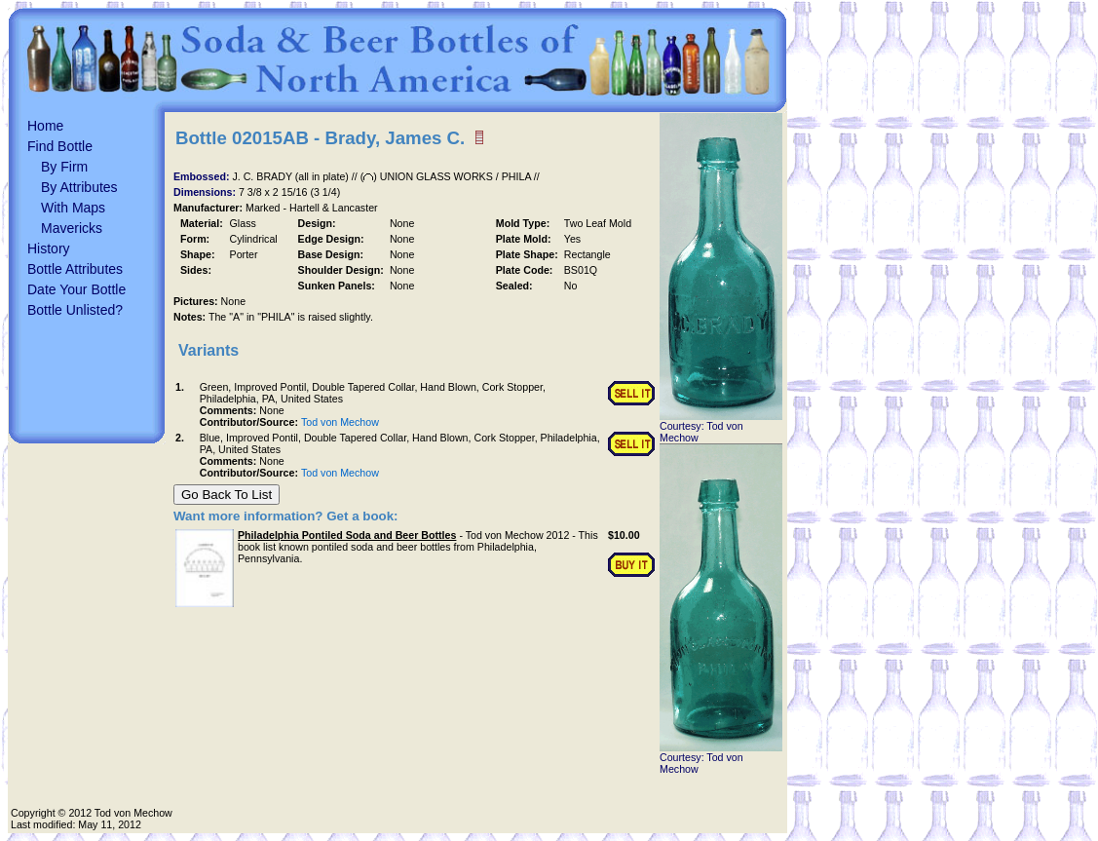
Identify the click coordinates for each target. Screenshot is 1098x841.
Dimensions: (206, 192)
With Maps (73, 207)
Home (45, 126)
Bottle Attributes (75, 269)
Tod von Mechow (340, 422)
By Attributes (79, 187)
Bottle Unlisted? (75, 310)
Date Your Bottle (76, 289)
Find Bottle (60, 146)
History (48, 248)
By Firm (64, 166)
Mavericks (71, 228)
